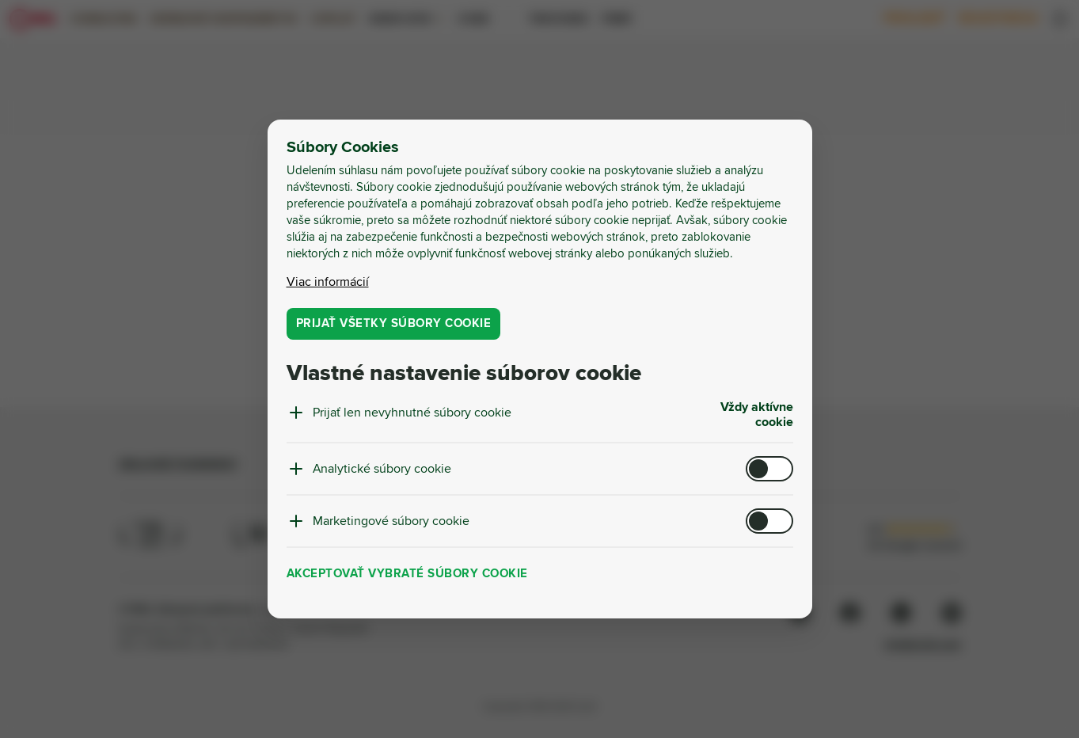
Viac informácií (328, 282)
